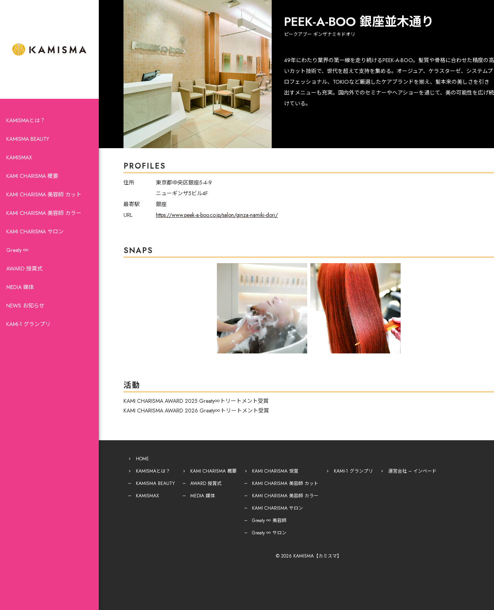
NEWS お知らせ (25, 305)
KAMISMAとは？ (25, 120)
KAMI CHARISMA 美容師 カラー (43, 213)
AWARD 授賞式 (24, 268)
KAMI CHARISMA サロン (35, 231)
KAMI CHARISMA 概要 (32, 176)
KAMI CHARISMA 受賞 (275, 471)
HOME (142, 458)
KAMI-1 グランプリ (28, 324)
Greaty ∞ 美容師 (269, 520)
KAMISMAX (19, 157)
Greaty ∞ (17, 250)
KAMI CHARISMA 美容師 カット (43, 194)
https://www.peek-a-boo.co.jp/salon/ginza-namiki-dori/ (217, 215)
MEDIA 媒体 (20, 287)
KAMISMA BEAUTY (27, 139)
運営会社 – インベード (412, 471)
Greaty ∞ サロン (269, 532)
